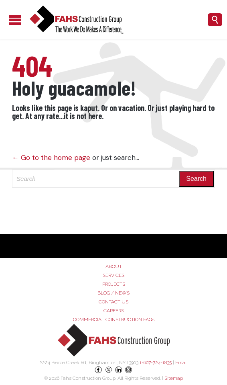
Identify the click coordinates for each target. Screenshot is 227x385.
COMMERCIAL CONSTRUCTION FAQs (113, 319)
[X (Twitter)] (109, 372)
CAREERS (113, 310)
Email (181, 362)
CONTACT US (113, 302)
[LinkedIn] (119, 372)
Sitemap (173, 378)
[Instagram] (128, 372)
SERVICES (113, 275)
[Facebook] (99, 372)
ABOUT (113, 266)
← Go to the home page (51, 157)
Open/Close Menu (8, 20)
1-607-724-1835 (156, 362)
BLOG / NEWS (113, 293)
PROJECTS (113, 284)
